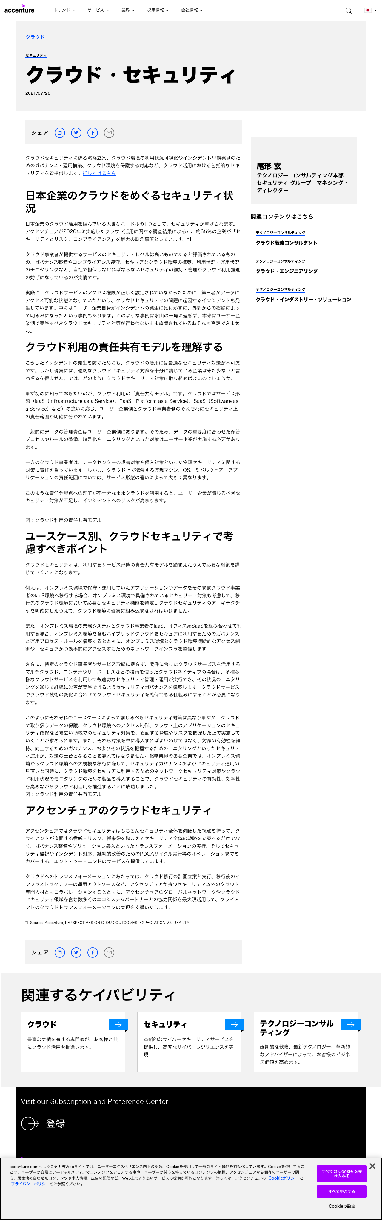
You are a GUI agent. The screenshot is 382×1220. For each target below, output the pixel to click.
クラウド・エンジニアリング (287, 271)
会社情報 (189, 10)
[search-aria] (349, 10)
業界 (125, 10)
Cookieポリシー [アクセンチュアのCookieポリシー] (283, 1178)
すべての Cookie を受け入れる (342, 1174)
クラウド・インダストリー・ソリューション (303, 299)
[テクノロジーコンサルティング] (309, 1028)
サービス (95, 10)
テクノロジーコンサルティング (280, 232)
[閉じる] (372, 1166)
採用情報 (155, 10)
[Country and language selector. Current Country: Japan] (369, 10)
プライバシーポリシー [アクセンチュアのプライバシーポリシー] (30, 1184)
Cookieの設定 (342, 1206)
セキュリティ (36, 55)
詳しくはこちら (99, 173)
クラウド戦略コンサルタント (287, 242)
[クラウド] (76, 1024)
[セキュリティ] (192, 1024)
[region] (191, 1189)
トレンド (62, 10)
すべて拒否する (341, 1191)
